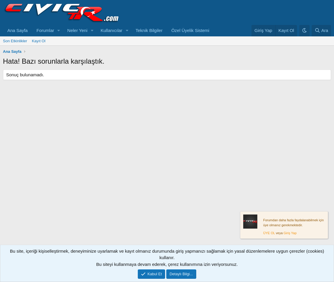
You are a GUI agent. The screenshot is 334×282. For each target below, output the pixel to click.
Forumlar (45, 30)
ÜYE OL (269, 233)
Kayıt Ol (38, 41)
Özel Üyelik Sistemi (190, 30)
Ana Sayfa (17, 30)
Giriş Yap (289, 233)
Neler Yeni (77, 30)
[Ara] (321, 30)
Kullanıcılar (111, 30)
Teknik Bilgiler (148, 30)
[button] (59, 30)
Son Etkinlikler (15, 41)
